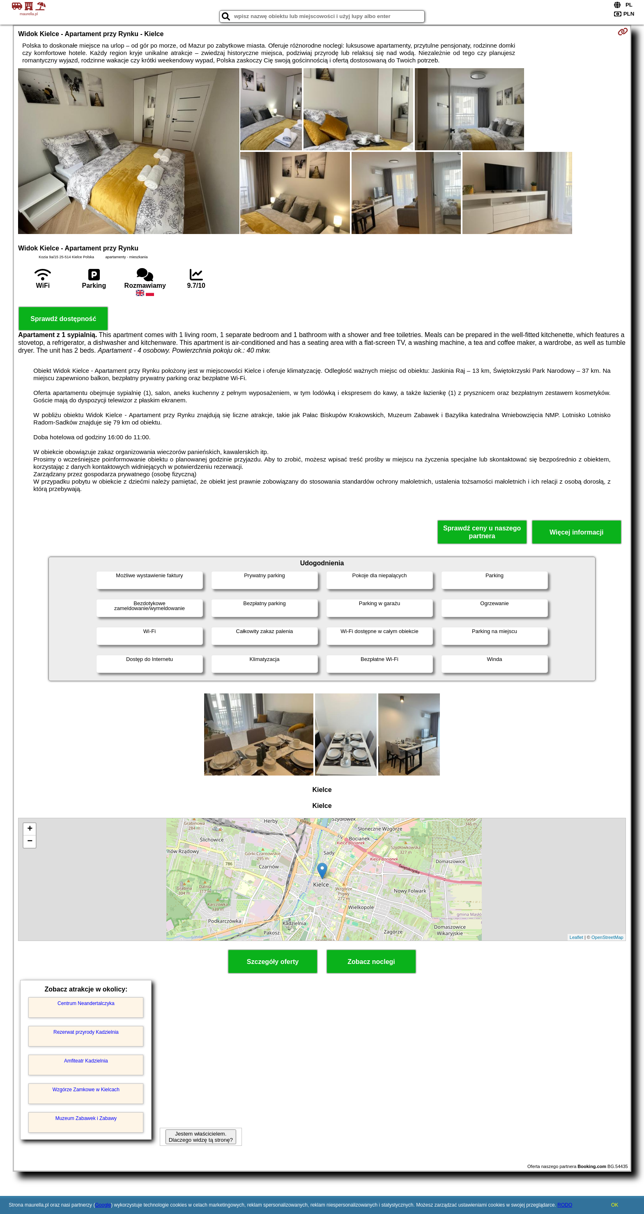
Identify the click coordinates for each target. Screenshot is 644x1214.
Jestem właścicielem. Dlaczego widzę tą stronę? (201, 1137)
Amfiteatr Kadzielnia (86, 1061)
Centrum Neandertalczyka (86, 1003)
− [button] (29, 841)
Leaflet (576, 937)
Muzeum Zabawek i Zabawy (86, 1118)
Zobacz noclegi (371, 961)
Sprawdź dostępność (63, 318)
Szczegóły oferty (273, 961)
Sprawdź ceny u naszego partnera (482, 532)
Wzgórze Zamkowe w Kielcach (86, 1089)
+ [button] (29, 829)
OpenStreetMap (607, 937)
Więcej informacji (576, 532)
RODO (564, 1205)
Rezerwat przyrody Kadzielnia (86, 1032)
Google (103, 1205)
